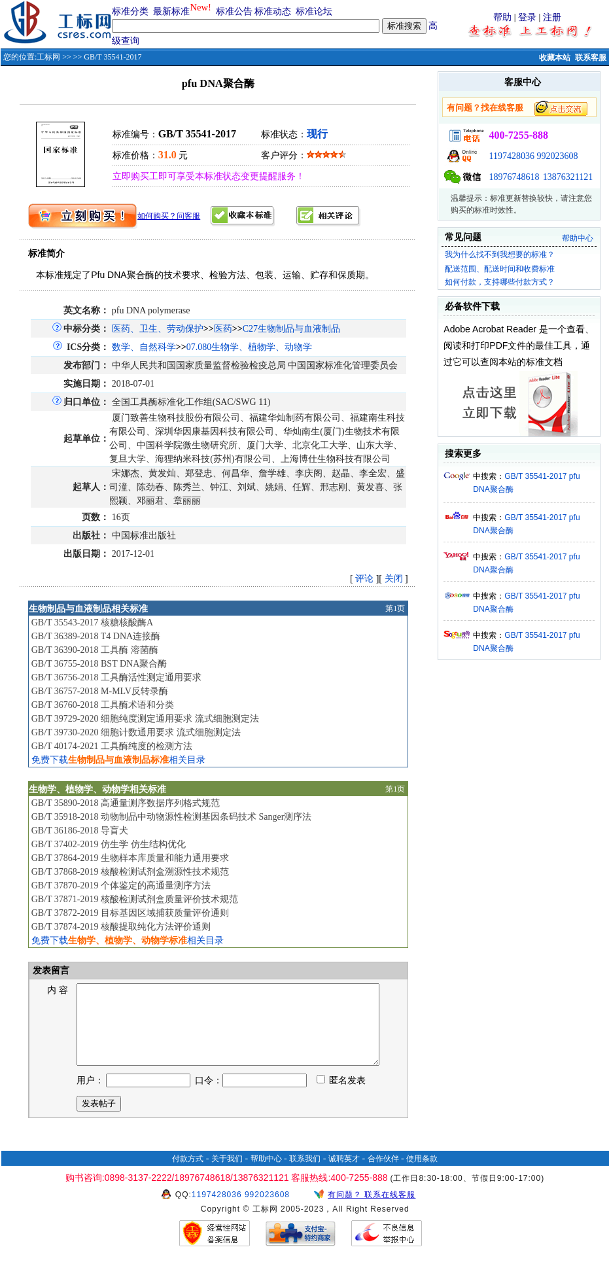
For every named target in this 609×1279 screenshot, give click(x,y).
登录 (527, 17)
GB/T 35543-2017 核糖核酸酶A (92, 622)
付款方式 (187, 1174)
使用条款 (422, 1174)
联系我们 (305, 1174)
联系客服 (590, 57)
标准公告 (234, 11)
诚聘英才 (344, 1174)
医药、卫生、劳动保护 (157, 329)
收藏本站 (554, 57)
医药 (223, 329)
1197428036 (511, 156)
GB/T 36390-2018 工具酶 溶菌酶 (94, 650)
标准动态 (272, 11)
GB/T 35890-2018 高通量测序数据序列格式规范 (125, 803)
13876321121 (568, 177)
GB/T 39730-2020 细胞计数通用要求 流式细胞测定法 (136, 732)
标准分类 (130, 11)
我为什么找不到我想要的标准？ (500, 254)
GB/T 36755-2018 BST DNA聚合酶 (99, 664)
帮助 (502, 17)
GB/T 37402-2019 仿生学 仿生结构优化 (108, 844)
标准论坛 (314, 11)
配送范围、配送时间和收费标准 (500, 268)
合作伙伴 (383, 1174)
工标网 (48, 56)
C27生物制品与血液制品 (291, 329)
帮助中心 (577, 238)
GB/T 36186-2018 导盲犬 (79, 830)
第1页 (395, 608)
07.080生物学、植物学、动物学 (249, 347)
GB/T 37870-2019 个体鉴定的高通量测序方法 (121, 885)
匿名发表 (341, 1096)
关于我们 (227, 1174)
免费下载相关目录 (118, 760)
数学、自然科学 (144, 347)
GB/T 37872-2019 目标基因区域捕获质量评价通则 (130, 913)
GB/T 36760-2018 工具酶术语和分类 (102, 705)
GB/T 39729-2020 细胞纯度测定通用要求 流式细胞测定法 (145, 719)
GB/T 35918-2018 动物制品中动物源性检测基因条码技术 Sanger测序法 (171, 817)
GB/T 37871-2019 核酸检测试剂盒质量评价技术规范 (134, 899)
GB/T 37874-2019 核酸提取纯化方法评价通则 (121, 927)
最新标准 (171, 11)
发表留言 (50, 970)
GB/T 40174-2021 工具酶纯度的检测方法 (111, 746)
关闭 (394, 579)
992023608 (557, 156)
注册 (552, 17)
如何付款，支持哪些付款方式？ (500, 282)
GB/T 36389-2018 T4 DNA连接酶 (95, 636)
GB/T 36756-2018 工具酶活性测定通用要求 (116, 677)
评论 (364, 579)
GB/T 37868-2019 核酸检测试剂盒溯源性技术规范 (130, 872)
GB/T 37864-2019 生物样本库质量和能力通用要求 (130, 858)
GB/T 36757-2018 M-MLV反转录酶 (99, 691)
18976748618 (514, 177)
